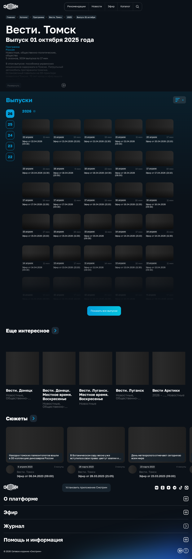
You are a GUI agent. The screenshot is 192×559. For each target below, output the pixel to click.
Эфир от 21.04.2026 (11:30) (97, 141)
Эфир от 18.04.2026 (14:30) (97, 173)
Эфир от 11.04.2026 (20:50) (36, 299)
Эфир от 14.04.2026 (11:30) (159, 236)
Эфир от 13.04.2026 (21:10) (66, 267)
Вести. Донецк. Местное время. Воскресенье (57, 394)
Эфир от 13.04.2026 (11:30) (128, 267)
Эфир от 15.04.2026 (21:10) (35, 236)
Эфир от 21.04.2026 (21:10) (66, 141)
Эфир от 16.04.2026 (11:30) (128, 204)
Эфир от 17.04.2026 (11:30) (35, 204)
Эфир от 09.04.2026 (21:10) (159, 299)
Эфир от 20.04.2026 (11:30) (36, 173)
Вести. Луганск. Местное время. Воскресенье (93, 394)
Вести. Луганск (130, 390)
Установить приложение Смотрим (86, 487)
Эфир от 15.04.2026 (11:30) (66, 236)
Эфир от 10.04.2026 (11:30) (97, 299)
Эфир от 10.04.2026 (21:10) (66, 299)
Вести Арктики (166, 390)
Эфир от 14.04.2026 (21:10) (128, 236)
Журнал (96, 526)
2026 (34, 111)
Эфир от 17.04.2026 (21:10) (159, 173)
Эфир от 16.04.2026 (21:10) (97, 204)
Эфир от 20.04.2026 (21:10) (159, 141)
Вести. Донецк (19, 390)
